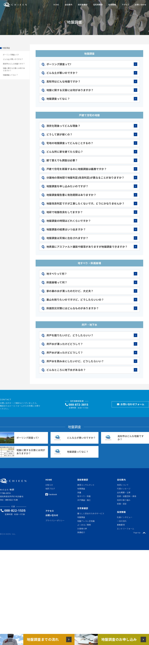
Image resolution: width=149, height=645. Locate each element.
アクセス (49, 511)
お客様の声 (82, 528)
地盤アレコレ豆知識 (86, 521)
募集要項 (121, 525)
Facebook (52, 494)
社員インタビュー (124, 517)
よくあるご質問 (84, 525)
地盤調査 (6, 48)
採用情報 (121, 512)
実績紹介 (81, 532)
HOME (48, 480)
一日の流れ (122, 521)
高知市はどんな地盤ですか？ (14, 64)
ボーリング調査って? (11, 55)
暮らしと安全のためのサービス (90, 513)
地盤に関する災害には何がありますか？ (14, 69)
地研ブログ (50, 488)
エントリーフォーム (125, 528)
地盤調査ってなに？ (10, 75)
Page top (140, 532)
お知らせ (49, 485)
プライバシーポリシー (55, 520)
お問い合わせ (51, 515)
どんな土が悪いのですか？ (13, 59)
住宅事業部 (82, 508)
